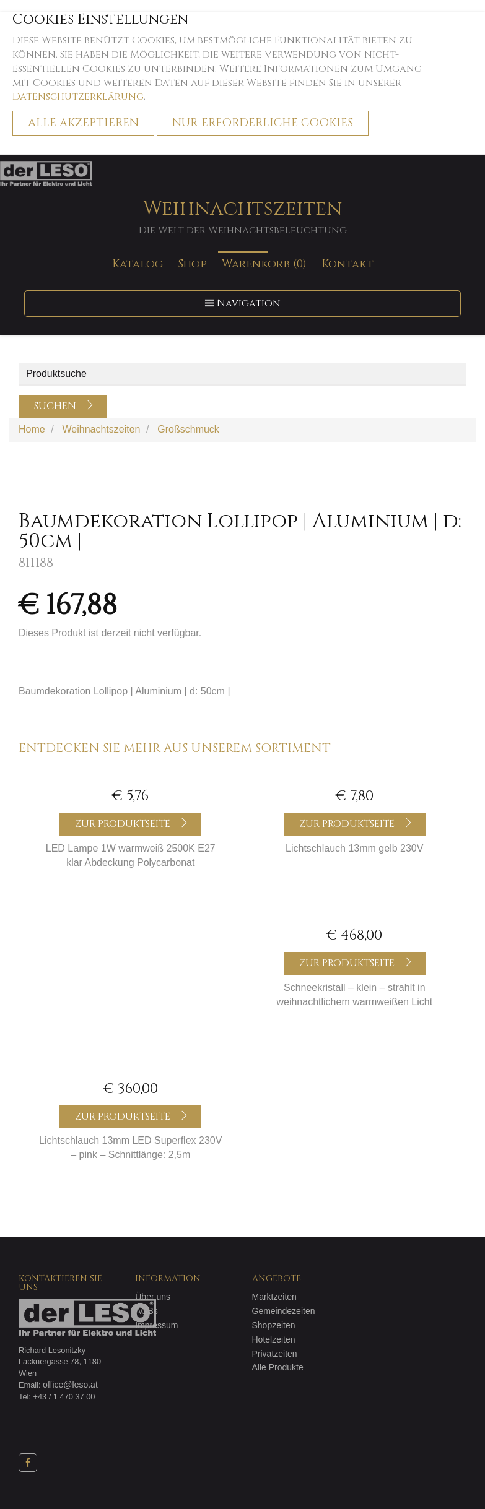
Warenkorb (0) (264, 263)
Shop (192, 263)
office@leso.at (70, 1385)
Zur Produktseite (132, 824)
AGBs (146, 1311)
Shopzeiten (273, 1325)
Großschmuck (188, 429)
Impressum (156, 1325)
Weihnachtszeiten (242, 217)
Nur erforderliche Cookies (262, 123)
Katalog (137, 263)
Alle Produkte (278, 1367)
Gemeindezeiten (283, 1311)
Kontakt (347, 263)
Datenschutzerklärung (78, 96)
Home (32, 429)
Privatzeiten (274, 1354)
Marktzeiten (274, 1297)
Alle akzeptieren (83, 123)
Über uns (152, 1297)
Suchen (64, 406)
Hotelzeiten (273, 1339)
